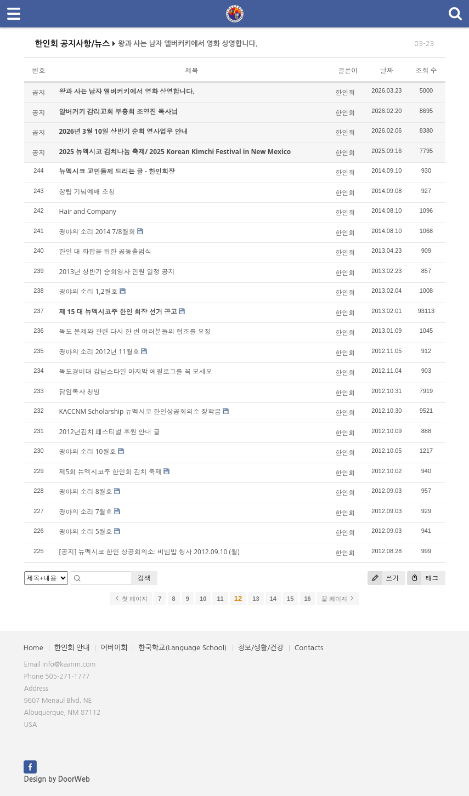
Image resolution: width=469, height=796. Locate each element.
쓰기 (383, 578)
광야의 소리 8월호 (85, 491)
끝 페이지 (338, 598)
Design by (57, 779)
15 (290, 598)
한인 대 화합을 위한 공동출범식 (105, 251)
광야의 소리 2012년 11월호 (99, 351)
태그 (422, 578)
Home (33, 647)
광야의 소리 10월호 (87, 451)
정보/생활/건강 (261, 647)
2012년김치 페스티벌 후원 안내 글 (109, 431)
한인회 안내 (72, 647)
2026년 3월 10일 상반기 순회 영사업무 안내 (123, 131)
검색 (144, 578)
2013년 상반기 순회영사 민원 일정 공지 (117, 271)
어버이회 (113, 647)
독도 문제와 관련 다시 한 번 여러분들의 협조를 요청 (135, 331)
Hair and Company (87, 211)
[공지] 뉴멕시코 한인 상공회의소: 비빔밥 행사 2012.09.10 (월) (149, 551)
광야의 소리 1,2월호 (88, 291)
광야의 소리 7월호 (85, 511)
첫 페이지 (131, 598)
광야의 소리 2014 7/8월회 (97, 231)
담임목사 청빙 (79, 391)
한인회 (345, 92)
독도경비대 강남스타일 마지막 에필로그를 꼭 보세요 (136, 371)
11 (220, 598)
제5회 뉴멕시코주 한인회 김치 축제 (110, 471)
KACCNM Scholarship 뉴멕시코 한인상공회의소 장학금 (140, 411)
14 (273, 598)
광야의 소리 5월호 (85, 531)
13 (255, 598)
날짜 (386, 70)
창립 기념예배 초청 (87, 191)
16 (307, 598)
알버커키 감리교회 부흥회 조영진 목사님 (118, 111)
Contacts (309, 647)
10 (203, 598)
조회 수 (426, 70)
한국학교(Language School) (182, 647)
